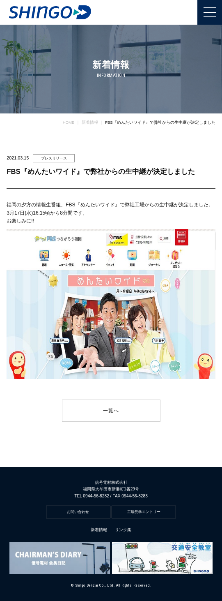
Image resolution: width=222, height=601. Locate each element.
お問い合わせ (78, 512)
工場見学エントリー (143, 512)
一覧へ (111, 411)
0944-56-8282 (96, 496)
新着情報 (99, 529)
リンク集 (123, 529)
